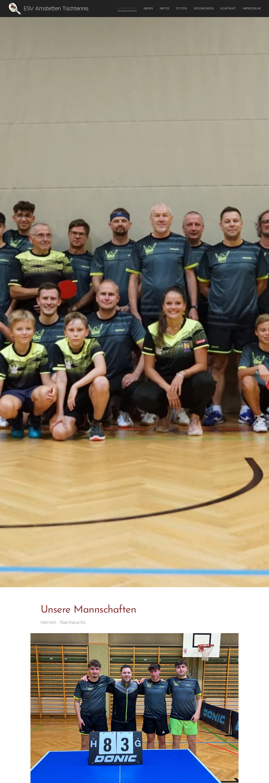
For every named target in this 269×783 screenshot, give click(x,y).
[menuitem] (137, 8)
